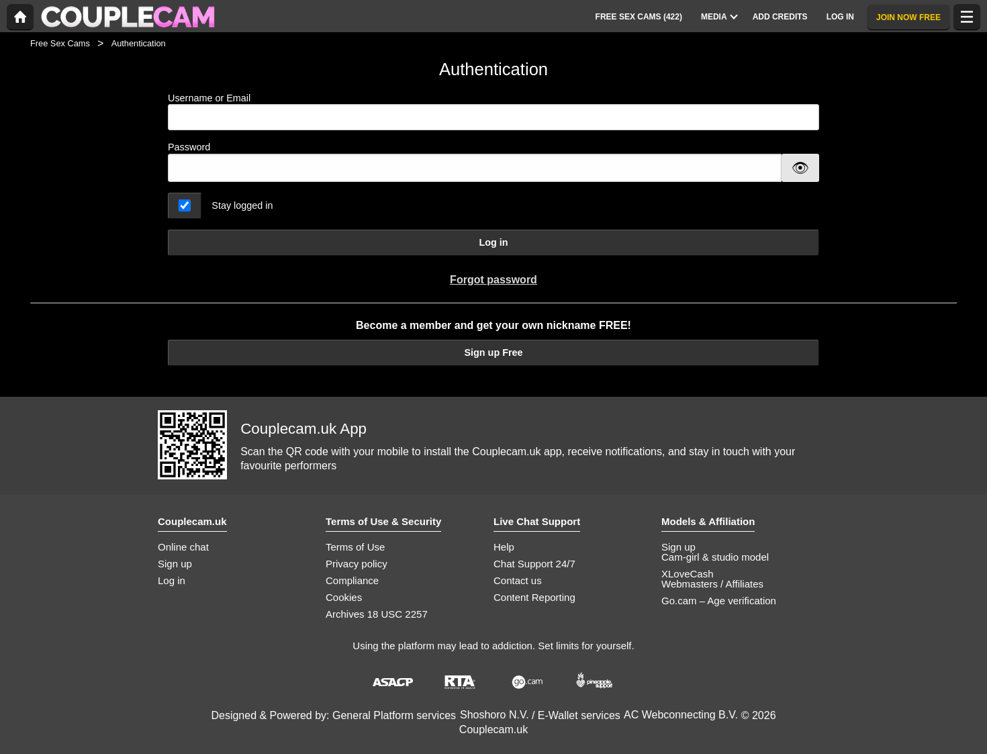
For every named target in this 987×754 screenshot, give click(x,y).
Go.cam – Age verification (718, 600)
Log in (493, 242)
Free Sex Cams (60, 43)
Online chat (183, 547)
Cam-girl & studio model (715, 557)
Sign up (175, 563)
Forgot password (493, 279)
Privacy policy (356, 563)
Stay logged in (242, 205)
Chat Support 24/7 (534, 563)
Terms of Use (355, 547)
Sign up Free (493, 352)
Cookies (344, 597)
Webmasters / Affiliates (712, 584)
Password (189, 147)
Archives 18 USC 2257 (377, 614)
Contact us (517, 580)
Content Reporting (534, 597)
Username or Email (493, 112)
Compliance (352, 580)
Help (503, 547)
